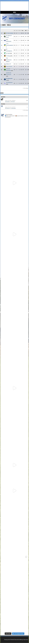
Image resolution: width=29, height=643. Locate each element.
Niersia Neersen (9, 66)
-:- (27, 107)
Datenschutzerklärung (18, 639)
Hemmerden (7, 101)
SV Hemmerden (15, 5)
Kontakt (12, 639)
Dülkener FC (8, 63)
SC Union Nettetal (9, 33)
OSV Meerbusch (9, 82)
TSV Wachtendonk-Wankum (9, 60)
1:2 (27, 100)
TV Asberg (8, 55)
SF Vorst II (13, 101)
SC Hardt (8, 53)
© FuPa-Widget (25, 88)
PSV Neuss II (7, 108)
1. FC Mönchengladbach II (9, 45)
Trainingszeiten (7, 639)
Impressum (25, 639)
